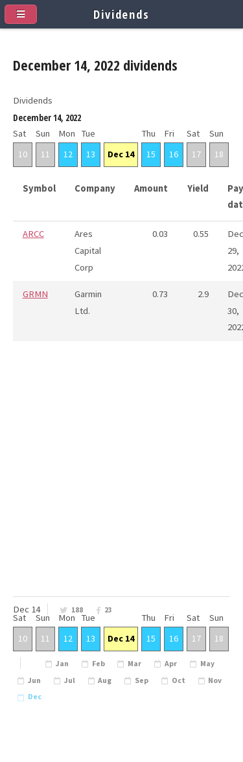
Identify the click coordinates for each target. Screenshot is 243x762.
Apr (171, 663)
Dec (34, 696)
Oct (178, 680)
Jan (62, 663)
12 (68, 154)
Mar (134, 663)
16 (173, 154)
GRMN (35, 294)
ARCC (33, 234)
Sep (141, 680)
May (207, 663)
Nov (215, 680)
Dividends (121, 14)
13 (90, 154)
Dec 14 (121, 154)
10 (22, 154)
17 (196, 154)
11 (45, 154)
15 (151, 154)
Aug (104, 680)
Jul (69, 680)
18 (219, 154)
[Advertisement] (121, 488)
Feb (98, 663)
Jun (34, 680)
